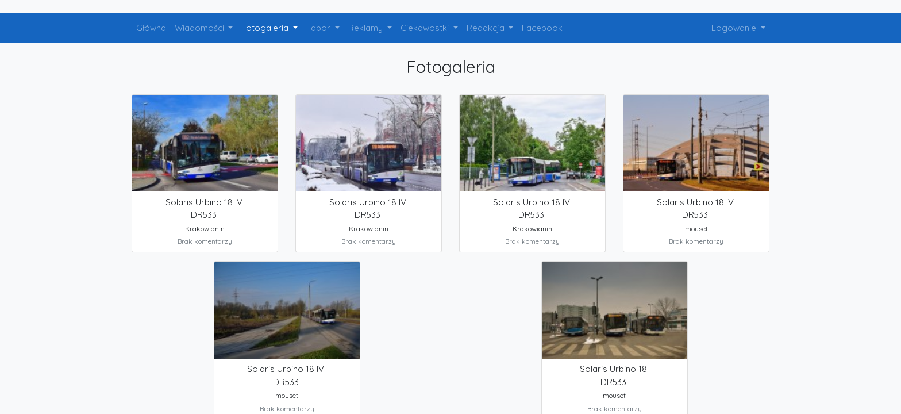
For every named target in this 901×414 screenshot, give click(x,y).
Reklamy (366, 27)
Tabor (319, 27)
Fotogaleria (266, 27)
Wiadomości (200, 27)
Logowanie (734, 27)
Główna (151, 27)
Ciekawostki (426, 27)
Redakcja (487, 27)
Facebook (542, 27)
